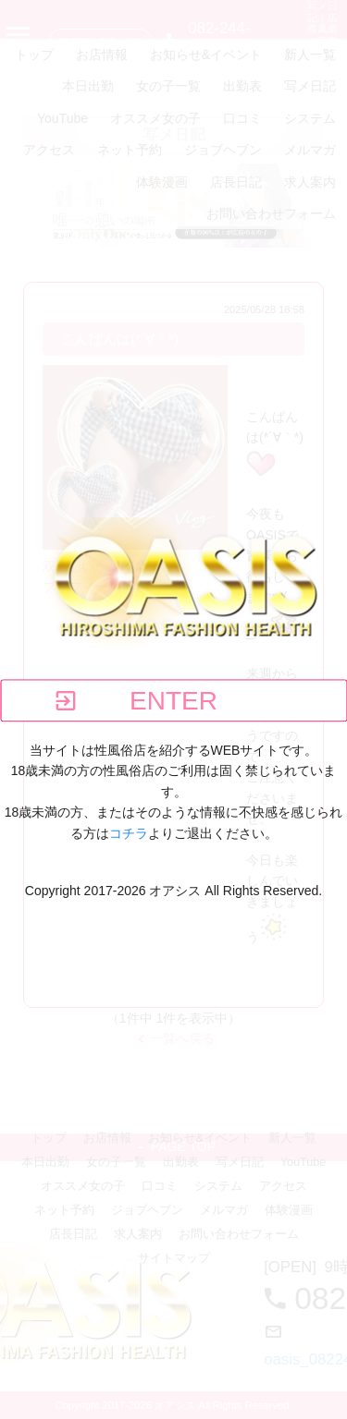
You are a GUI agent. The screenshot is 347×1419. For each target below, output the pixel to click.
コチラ (128, 833)
